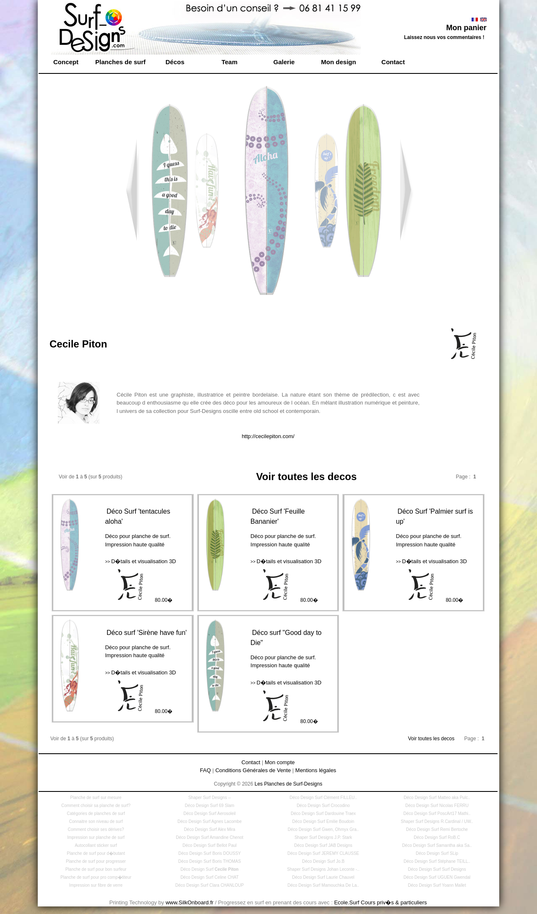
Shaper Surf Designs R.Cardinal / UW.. (437, 821)
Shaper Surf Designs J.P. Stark (323, 837)
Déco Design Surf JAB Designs (323, 845)
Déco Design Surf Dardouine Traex (323, 813)
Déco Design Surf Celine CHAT (209, 877)
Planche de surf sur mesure (95, 797)
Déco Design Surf (209, 869)
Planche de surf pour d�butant (96, 853)
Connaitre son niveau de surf (96, 821)
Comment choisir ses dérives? (96, 829)
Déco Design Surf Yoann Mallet (437, 885)
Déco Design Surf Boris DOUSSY (209, 853)
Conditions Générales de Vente (253, 770)
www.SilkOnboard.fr (190, 902)
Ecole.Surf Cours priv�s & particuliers (380, 902)
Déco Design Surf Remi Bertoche (437, 829)
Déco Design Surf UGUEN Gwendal (437, 877)
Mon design (338, 61)
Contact (393, 61)
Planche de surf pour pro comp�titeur (95, 877)
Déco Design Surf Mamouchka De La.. (323, 885)
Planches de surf (120, 61)
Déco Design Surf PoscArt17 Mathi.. (436, 813)
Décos (174, 61)
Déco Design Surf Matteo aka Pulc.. (437, 797)
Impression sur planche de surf (96, 837)
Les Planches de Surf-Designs (288, 784)
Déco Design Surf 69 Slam (210, 805)
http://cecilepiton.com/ (268, 436)
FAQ (205, 770)
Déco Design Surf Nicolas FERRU (437, 805)
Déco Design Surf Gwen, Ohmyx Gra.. (323, 829)
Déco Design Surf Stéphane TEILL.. (437, 861)
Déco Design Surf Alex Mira (209, 829)
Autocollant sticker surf (96, 845)
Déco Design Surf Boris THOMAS (209, 861)
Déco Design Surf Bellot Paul (209, 845)
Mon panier (466, 28)
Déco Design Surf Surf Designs (437, 869)
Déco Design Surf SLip (437, 853)
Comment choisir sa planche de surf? (95, 805)
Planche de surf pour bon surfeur (96, 869)
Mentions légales (315, 770)
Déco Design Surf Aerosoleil (209, 813)
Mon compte (280, 762)
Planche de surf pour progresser (96, 861)
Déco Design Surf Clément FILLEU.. (323, 797)
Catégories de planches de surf (96, 813)
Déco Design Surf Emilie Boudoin (323, 821)
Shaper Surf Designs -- (209, 797)
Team (229, 61)
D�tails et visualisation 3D (140, 561)
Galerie (284, 61)
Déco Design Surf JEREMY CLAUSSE (323, 853)
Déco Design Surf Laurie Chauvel (323, 877)
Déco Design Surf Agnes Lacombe (209, 821)
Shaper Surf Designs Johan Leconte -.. (323, 869)
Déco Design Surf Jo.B (323, 861)
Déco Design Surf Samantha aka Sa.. (437, 845)
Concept (65, 61)
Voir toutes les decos (432, 739)
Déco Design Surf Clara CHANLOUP (209, 885)
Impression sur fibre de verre (96, 885)
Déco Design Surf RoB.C (437, 837)
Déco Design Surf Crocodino (323, 805)
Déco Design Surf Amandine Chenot (209, 837)
